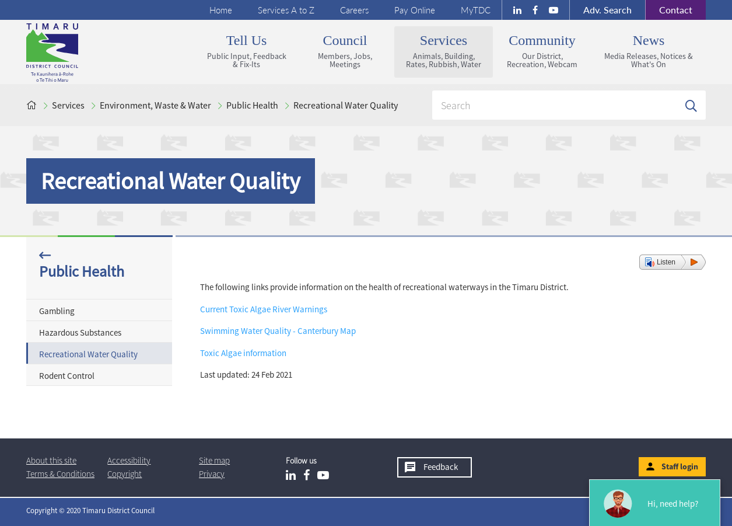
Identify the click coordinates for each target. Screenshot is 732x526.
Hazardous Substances (80, 332)
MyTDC (476, 10)
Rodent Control (66, 375)
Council (345, 51)
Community (542, 51)
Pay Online (414, 10)
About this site (51, 460)
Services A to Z (286, 10)
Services (443, 51)
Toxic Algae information (243, 352)
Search (607, 9)
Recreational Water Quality (345, 105)
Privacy (212, 473)
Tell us (246, 51)
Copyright (124, 473)
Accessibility (128, 460)
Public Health (252, 105)
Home (220, 10)
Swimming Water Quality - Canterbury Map (278, 330)
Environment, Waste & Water (155, 105)
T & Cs (60, 473)
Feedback (440, 466)
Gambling (57, 310)
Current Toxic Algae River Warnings (263, 309)
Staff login (679, 466)
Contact (668, 10)
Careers (354, 10)
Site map (214, 460)
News (648, 51)
